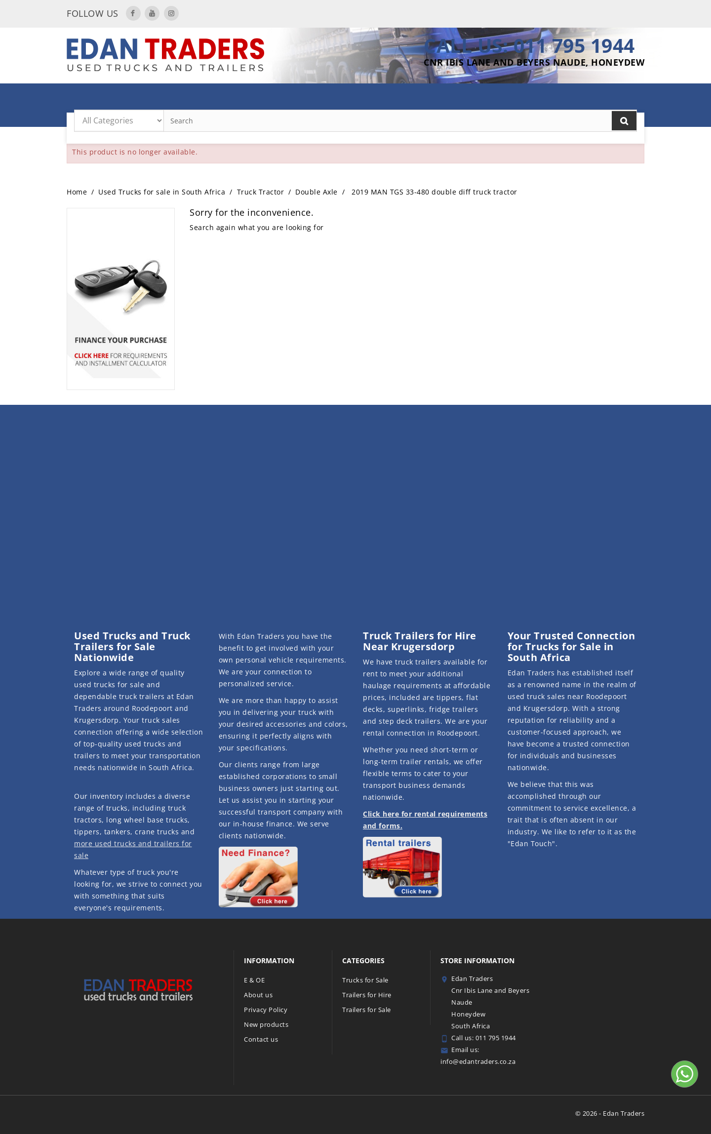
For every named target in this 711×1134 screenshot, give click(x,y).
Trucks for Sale (486, 98)
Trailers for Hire (270, 98)
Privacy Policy (265, 1009)
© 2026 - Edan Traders (610, 1113)
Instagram (171, 13)
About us (258, 994)
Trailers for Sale (342, 98)
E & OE (254, 980)
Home (150, 98)
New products (266, 1024)
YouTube (152, 13)
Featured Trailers (415, 98)
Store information (477, 960)
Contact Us (617, 98)
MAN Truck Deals (198, 98)
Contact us (261, 1039)
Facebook (133, 13)
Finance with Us (556, 98)
